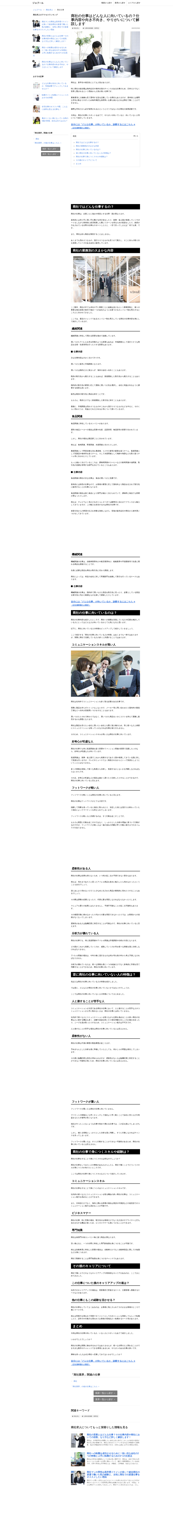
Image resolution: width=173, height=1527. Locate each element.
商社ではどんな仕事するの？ (87, 142)
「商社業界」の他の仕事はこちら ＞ (47, 143)
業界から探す (120, 3)
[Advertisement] (105, 185)
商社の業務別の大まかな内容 (87, 146)
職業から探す (106, 3)
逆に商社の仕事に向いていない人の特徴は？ (93, 153)
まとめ (78, 164)
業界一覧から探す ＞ (50, 154)
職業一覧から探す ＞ (50, 149)
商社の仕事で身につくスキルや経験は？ (92, 157)
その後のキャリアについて (86, 160)
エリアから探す (134, 3)
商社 (37, 139)
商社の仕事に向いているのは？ (88, 149)
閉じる (136, 136)
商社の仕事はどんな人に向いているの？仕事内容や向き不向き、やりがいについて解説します (105, 20)
